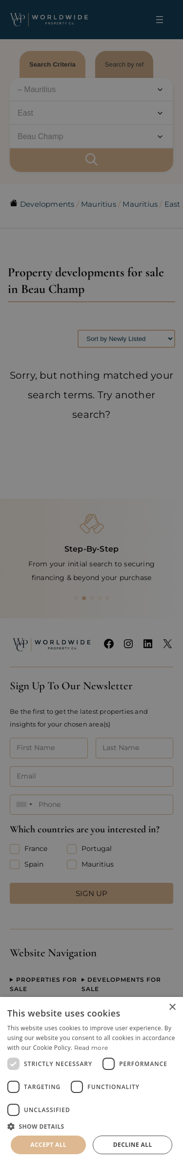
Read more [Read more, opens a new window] (91, 1047)
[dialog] (91, 1080)
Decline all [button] (132, 1144)
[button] (91, 1126)
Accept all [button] (48, 1144)
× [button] (172, 1007)
